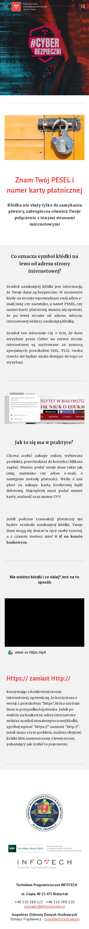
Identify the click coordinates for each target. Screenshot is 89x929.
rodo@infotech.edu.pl (62, 919)
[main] (45, 185)
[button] (5, 6)
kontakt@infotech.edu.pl (44, 906)
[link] (45, 628)
